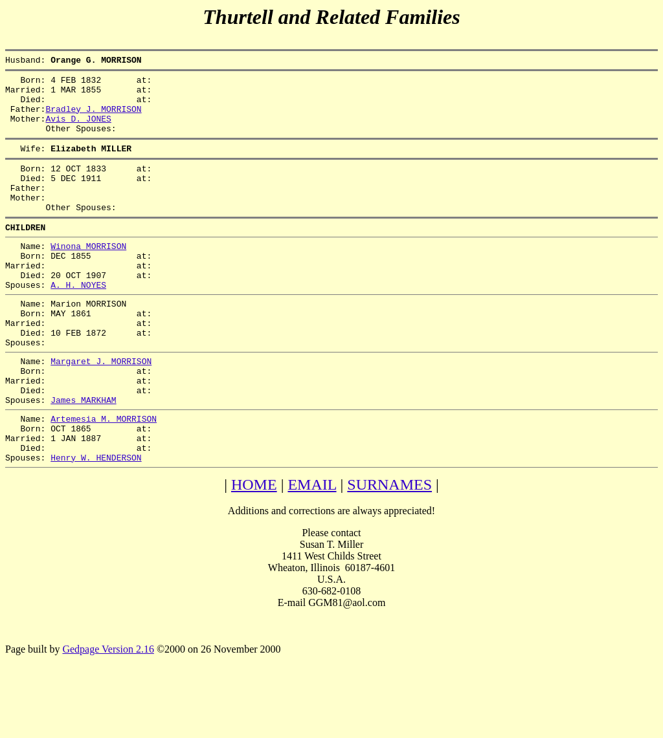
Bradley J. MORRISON (93, 118)
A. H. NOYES (78, 321)
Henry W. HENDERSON (96, 523)
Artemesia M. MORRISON (104, 477)
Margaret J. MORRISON (101, 409)
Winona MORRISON (88, 275)
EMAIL (311, 550)
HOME (254, 550)
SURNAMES (389, 550)
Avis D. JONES (78, 130)
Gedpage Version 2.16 (107, 715)
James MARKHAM (83, 456)
